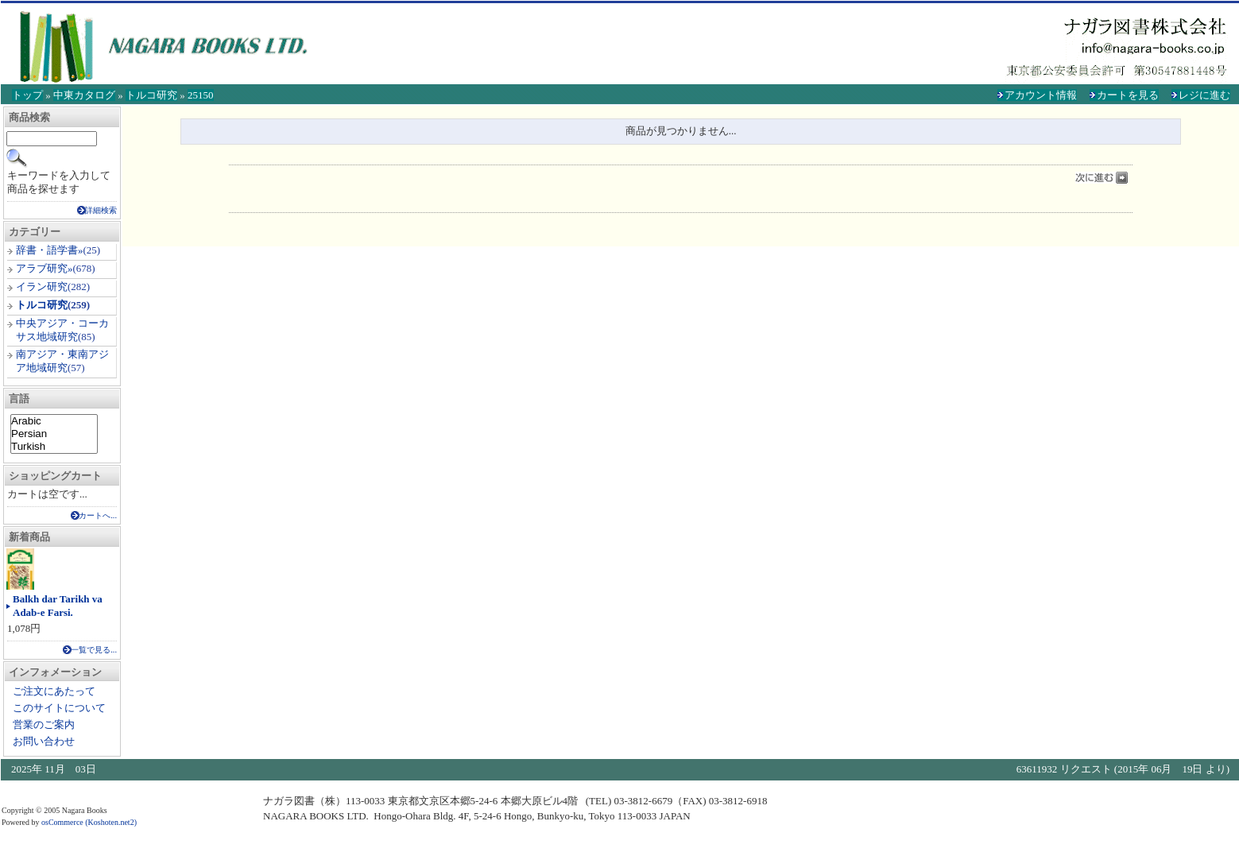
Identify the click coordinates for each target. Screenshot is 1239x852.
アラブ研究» (44, 268)
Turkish (54, 446)
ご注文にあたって (54, 691)
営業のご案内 (44, 724)
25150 (201, 95)
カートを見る (1128, 95)
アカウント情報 (1041, 95)
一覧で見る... (94, 649)
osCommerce (62, 822)
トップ (27, 95)
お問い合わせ (44, 741)
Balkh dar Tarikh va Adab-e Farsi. (58, 605)
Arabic (54, 421)
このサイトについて (59, 708)
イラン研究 (42, 286)
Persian (54, 434)
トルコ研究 (151, 95)
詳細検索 (101, 210)
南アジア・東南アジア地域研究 (62, 361)
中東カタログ (84, 95)
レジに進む (1204, 95)
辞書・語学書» (49, 250)
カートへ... (98, 515)
